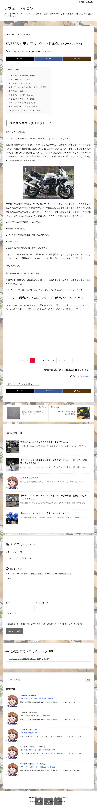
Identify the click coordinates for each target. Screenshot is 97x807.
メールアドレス (42, 603)
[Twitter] (20, 59)
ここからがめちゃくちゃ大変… (22, 99)
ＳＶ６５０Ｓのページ (30, 478)
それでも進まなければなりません (23, 103)
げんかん (12, 35)
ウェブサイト (11, 613)
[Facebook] (48, 59)
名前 (8, 603)
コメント (9, 579)
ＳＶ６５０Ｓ (25, 35)
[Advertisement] (48, 334)
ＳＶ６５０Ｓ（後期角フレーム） (23, 76)
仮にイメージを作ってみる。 (21, 95)
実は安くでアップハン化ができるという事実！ (28, 87)
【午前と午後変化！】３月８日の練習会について (38, 750)
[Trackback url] (48, 659)
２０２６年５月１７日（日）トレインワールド (37, 698)
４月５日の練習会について (30, 733)
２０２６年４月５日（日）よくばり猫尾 (35, 716)
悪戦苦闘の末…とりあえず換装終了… (25, 107)
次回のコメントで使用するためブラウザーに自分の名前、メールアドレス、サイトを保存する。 (46, 624)
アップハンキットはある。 (20, 79)
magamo (86, 376)
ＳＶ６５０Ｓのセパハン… (20, 83)
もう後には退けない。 (18, 91)
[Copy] (77, 59)
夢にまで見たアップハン (25, 110)
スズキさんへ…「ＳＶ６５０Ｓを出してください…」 (44, 442)
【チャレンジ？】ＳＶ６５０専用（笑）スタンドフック (45, 513)
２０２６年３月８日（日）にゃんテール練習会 (37, 767)
